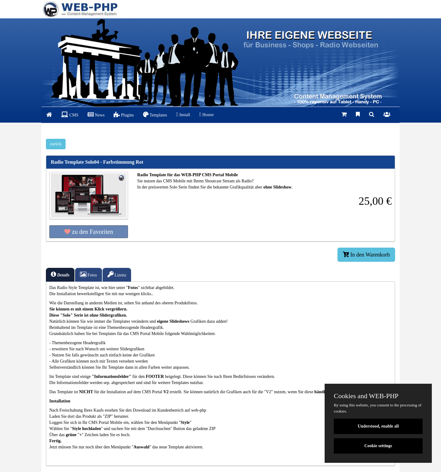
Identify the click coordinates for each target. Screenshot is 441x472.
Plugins (124, 114)
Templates (155, 114)
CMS (69, 114)
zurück (56, 144)
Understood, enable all (378, 426)
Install (183, 114)
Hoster (206, 114)
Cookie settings (378, 445)
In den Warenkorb (366, 255)
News (96, 114)
